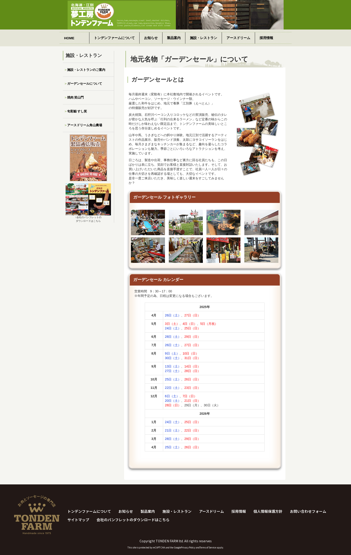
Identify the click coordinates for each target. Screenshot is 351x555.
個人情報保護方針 (267, 511)
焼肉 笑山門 (75, 97)
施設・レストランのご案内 (86, 70)
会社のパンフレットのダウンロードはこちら (133, 520)
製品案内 (174, 38)
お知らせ (151, 38)
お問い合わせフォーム (308, 511)
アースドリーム (238, 38)
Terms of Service (208, 547)
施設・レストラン (203, 38)
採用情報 (266, 38)
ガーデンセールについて (84, 83)
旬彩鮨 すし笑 (77, 111)
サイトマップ (78, 520)
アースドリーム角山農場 (84, 125)
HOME (69, 38)
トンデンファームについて (114, 38)
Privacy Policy (188, 547)
